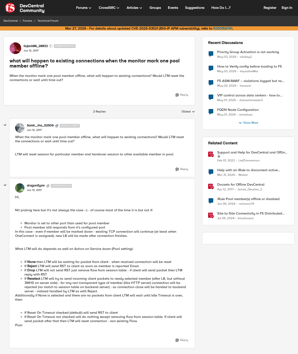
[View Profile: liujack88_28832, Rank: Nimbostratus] (15, 48)
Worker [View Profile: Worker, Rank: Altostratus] (243, 175)
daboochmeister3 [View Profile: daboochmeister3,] (251, 100)
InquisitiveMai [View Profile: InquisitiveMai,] (249, 71)
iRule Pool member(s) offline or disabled (248, 199)
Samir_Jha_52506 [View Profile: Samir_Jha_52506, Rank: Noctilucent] (40, 125)
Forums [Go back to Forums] (27, 21)
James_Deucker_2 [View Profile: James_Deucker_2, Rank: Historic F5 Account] (249, 189)
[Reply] (181, 95)
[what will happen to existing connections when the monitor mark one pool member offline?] (34, 130)
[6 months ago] (226, 204)
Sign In (286, 8)
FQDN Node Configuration (238, 110)
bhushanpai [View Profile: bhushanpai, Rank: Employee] (246, 218)
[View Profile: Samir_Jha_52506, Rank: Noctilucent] (19, 128)
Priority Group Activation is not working (248, 52)
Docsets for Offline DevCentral (240, 185)
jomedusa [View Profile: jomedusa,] (246, 114)
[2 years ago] (225, 218)
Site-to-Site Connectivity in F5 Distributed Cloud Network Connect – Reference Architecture (249, 213)
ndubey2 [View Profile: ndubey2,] (246, 56)
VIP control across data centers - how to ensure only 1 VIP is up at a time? (248, 95)
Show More (248, 123)
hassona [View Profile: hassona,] (245, 86)
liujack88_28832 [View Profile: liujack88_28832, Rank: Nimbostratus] (36, 46)
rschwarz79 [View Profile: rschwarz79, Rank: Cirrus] (246, 204)
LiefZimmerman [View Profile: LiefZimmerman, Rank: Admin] (249, 160)
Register (270, 8)
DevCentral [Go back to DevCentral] (10, 21)
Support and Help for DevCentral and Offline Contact (252, 152)
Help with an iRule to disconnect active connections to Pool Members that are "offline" (247, 170)
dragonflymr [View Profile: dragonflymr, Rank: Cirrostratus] (36, 185)
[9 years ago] (225, 189)
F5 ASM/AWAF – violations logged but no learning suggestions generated (249, 81)
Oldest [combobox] (188, 112)
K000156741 (222, 28)
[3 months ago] (226, 57)
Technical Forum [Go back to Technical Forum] (47, 21)
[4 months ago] (226, 175)
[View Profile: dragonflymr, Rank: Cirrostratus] (19, 188)
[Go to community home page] (24, 8)
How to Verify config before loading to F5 (249, 66)
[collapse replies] (5, 125)
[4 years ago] (226, 161)
